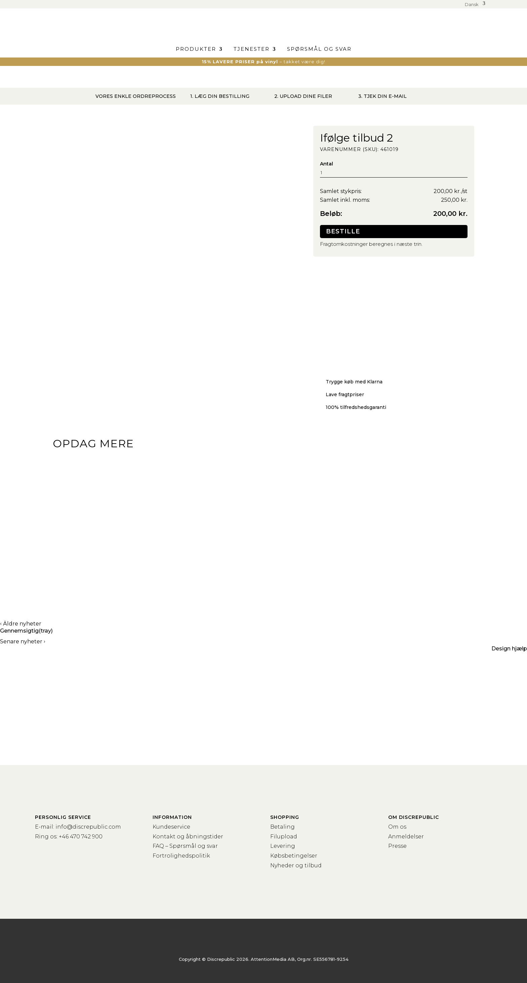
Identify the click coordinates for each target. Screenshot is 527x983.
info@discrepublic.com (88, 827)
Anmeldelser (406, 836)
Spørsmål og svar (319, 49)
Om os (397, 827)
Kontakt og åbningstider (188, 836)
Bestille (343, 231)
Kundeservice (171, 827)
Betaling (282, 827)
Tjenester (252, 49)
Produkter (196, 49)
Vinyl (72, 583)
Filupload (283, 836)
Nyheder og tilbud (296, 865)
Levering (282, 846)
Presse (397, 846)
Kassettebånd (238, 583)
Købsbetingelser (293, 856)
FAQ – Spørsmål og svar (185, 846)
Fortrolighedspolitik (181, 856)
